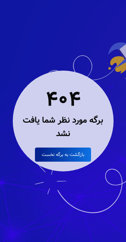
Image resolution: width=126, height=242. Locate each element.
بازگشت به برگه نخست (63, 154)
